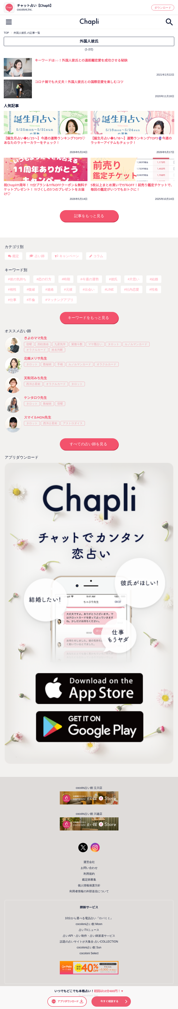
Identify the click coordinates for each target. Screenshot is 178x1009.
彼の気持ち (18, 279)
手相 (60, 364)
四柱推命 (43, 344)
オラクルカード (36, 349)
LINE (110, 289)
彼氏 (114, 279)
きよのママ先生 (35, 338)
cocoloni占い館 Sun (89, 947)
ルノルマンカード (136, 344)
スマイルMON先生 (37, 417)
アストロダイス (73, 423)
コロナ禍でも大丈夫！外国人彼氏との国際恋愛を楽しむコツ (79, 82)
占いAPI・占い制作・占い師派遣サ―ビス (89, 935)
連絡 (50, 289)
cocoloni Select (89, 953)
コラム (98, 256)
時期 (67, 279)
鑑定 (15, 256)
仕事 (13, 300)
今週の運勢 (90, 279)
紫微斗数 (77, 344)
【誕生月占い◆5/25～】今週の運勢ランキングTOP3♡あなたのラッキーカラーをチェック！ (44, 140)
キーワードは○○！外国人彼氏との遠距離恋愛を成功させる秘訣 (81, 60)
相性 (13, 289)
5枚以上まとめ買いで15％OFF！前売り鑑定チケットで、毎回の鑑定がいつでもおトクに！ (132, 187)
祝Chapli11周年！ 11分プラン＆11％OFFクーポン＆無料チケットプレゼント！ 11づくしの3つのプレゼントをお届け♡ (45, 189)
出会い (90, 289)
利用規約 (89, 873)
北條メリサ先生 (35, 358)
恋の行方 (44, 279)
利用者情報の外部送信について (89, 891)
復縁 (31, 289)
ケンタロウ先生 (35, 398)
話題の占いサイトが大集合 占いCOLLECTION (89, 941)
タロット (113, 344)
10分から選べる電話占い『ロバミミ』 (89, 918)
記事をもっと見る (89, 216)
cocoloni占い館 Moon (89, 924)
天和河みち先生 (35, 378)
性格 (154, 289)
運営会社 (89, 862)
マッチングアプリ (60, 300)
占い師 (40, 256)
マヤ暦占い (95, 344)
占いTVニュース (89, 930)
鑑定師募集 (89, 879)
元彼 (69, 289)
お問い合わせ (89, 868)
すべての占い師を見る (88, 444)
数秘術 (47, 364)
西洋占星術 (33, 384)
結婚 (154, 279)
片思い (134, 279)
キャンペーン (69, 256)
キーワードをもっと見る (88, 318)
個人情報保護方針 (89, 885)
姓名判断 (57, 349)
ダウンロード (162, 7)
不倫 (31, 300)
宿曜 (29, 344)
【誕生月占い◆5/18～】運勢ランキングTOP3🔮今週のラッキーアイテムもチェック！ (131, 140)
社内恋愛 (132, 289)
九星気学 (60, 344)
